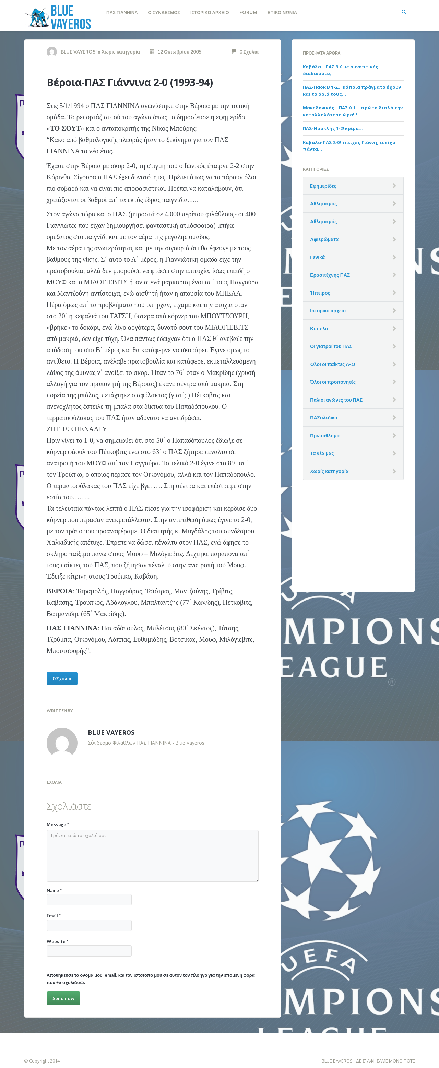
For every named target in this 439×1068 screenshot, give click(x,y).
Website (89, 948)
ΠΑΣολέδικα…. (326, 417)
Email (89, 922)
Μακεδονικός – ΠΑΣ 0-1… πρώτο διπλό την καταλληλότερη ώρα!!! (353, 111)
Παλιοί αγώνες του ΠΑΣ (336, 400)
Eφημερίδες (323, 186)
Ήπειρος (320, 293)
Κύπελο (319, 328)
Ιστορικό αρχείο (328, 310)
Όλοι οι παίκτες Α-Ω (332, 364)
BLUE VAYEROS (78, 52)
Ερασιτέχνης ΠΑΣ (330, 275)
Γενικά (317, 257)
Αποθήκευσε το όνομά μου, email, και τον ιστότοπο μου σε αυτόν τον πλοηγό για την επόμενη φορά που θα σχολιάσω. (151, 978)
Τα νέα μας (322, 453)
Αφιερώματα (324, 239)
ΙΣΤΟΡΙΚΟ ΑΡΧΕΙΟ (209, 12)
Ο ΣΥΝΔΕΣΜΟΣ (164, 12)
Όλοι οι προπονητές (333, 382)
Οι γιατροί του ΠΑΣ (331, 346)
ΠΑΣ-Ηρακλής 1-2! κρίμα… (333, 128)
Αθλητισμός (323, 203)
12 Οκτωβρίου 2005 (175, 52)
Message (58, 824)
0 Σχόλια (245, 52)
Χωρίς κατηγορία (121, 52)
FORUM (248, 12)
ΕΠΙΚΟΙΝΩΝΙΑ (282, 12)
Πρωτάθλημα (325, 435)
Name (89, 896)
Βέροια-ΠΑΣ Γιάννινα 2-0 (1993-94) (130, 82)
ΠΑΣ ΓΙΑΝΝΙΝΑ (122, 12)
